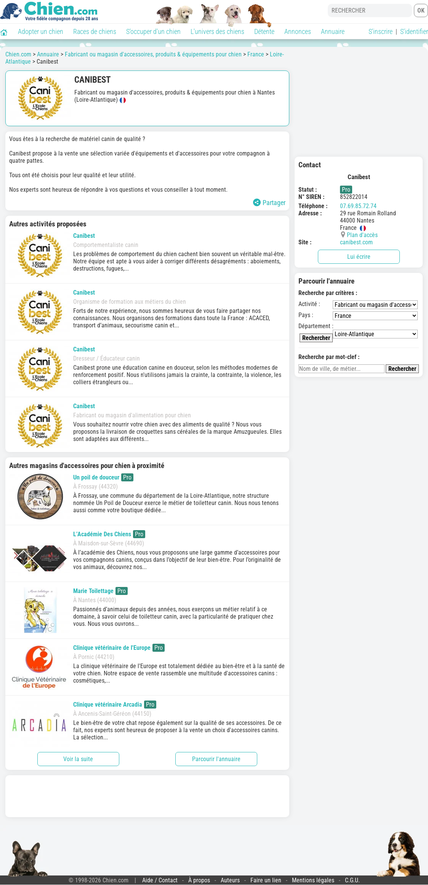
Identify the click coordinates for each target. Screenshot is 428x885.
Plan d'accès (362, 235)
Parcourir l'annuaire (216, 759)
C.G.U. (352, 880)
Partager (269, 203)
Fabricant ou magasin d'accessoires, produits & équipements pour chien (153, 54)
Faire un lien (265, 880)
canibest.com (356, 242)
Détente (264, 31)
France (255, 54)
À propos (199, 880)
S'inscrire (381, 31)
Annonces (297, 31)
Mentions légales (313, 880)
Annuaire (333, 31)
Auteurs (230, 880)
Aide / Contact (160, 880)
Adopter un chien (40, 31)
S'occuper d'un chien (153, 31)
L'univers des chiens (217, 31)
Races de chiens (94, 31)
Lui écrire (358, 256)
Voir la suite (78, 759)
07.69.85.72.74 (358, 206)
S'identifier (414, 31)
